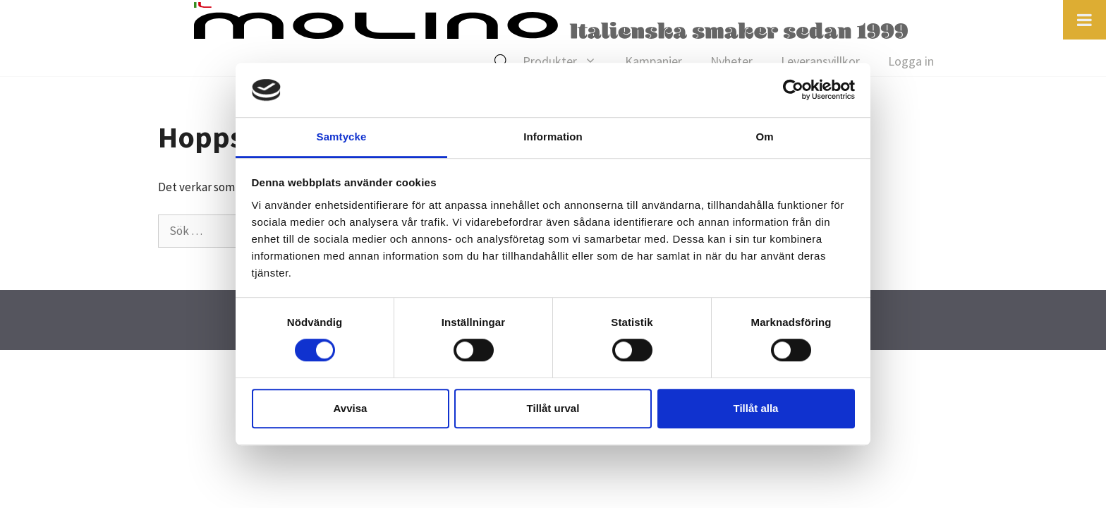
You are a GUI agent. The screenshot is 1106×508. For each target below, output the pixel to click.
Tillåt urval (553, 408)
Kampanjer (653, 61)
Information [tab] (553, 137)
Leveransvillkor (820, 61)
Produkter (567, 61)
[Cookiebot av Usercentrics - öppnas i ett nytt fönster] (793, 90)
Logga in (911, 61)
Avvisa (350, 408)
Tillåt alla (756, 408)
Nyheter (731, 61)
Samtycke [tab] (342, 137)
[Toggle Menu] (1084, 20)
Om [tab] (764, 137)
